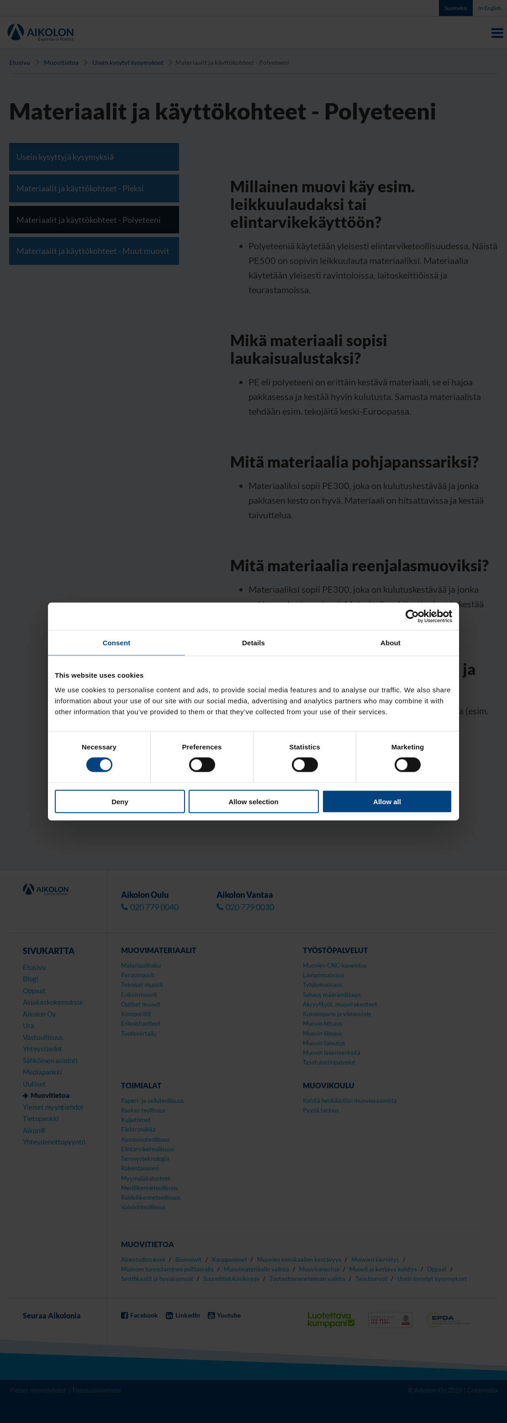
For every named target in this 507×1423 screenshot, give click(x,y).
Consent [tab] (117, 643)
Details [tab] (253, 643)
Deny (119, 801)
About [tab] (390, 643)
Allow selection (253, 801)
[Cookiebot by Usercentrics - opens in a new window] (412, 616)
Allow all (387, 801)
